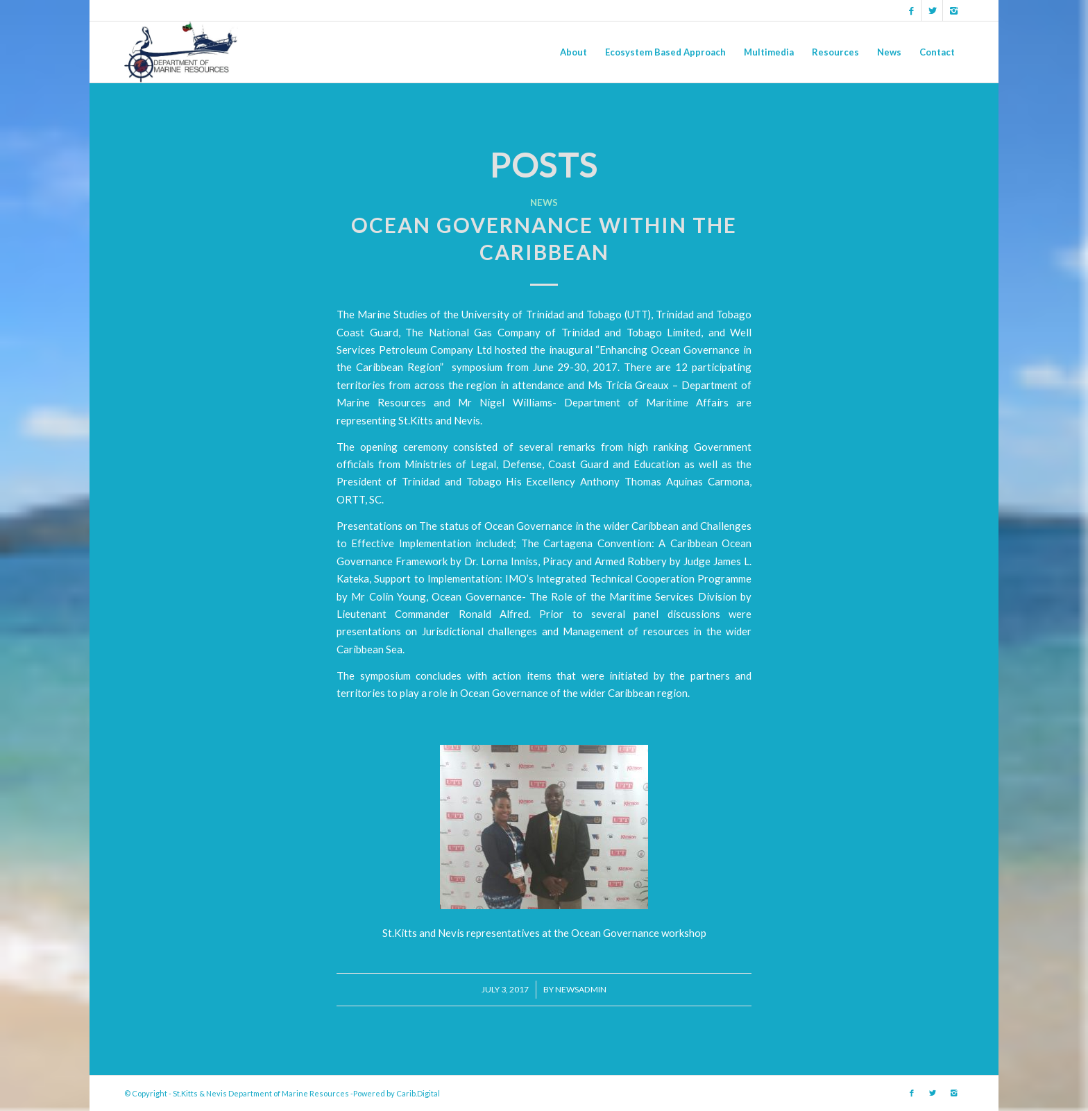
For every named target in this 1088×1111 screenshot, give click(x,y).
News (544, 202)
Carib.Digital (418, 1093)
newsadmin (580, 989)
